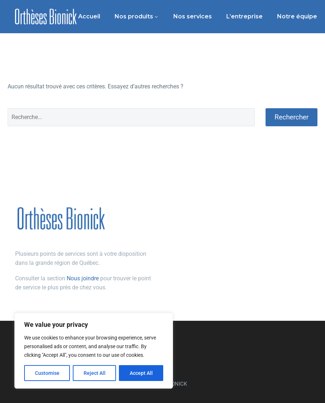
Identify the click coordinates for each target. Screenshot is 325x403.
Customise (47, 373)
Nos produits (134, 16)
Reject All (95, 373)
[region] (93, 351)
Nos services (192, 16)
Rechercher (291, 117)
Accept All (141, 373)
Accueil (89, 16)
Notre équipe (297, 16)
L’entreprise (244, 16)
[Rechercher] (131, 117)
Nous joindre (83, 278)
